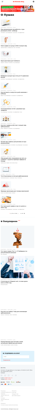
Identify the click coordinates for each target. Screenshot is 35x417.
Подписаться (6, 360)
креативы (6, 62)
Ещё (19, 220)
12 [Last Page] (24, 213)
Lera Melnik (3, 174)
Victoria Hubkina (3, 279)
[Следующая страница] (21, 213)
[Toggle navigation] (2, 1)
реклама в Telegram (4, 284)
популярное (3, 32)
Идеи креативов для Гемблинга (10, 60)
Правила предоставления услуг (5, 400)
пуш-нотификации (9, 32)
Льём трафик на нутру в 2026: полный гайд (14, 45)
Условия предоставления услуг (5, 404)
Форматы (14, 395)
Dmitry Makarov (3, 106)
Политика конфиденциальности (6, 396)
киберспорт (6, 128)
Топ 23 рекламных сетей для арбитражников (14, 176)
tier (1, 254)
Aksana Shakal (3, 27)
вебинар (2, 95)
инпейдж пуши (10, 47)
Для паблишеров (16, 400)
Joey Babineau (3, 156)
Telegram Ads (15, 398)
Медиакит (3, 408)
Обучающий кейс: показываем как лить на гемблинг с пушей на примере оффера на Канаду (13, 160)
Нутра (14, 47)
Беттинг (2, 128)
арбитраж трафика (4, 47)
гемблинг (2, 62)
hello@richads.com (8, 377)
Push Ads (14, 397)
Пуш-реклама (15, 32)
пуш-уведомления (21, 32)
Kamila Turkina (3, 339)
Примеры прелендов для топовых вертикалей (15, 191)
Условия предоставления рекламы (9, 409)
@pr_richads (8, 379)
